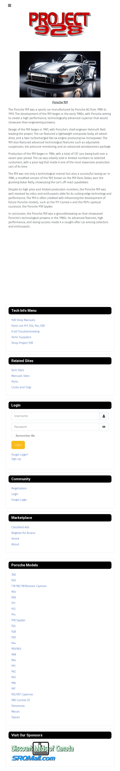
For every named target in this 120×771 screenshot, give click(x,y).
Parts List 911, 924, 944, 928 (28, 325)
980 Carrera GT (20, 700)
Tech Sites (17, 370)
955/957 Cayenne (22, 694)
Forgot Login (19, 499)
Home (15, 538)
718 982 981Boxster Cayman (29, 586)
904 (13, 591)
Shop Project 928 (22, 343)
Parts (14, 381)
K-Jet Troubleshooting (25, 331)
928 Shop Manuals (23, 320)
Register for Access (23, 533)
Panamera (18, 706)
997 (13, 688)
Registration (19, 488)
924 (13, 626)
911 (13, 603)
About (15, 544)
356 (13, 574)
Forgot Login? (19, 454)
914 (13, 614)
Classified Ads (20, 527)
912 (13, 609)
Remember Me (25, 435)
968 (13, 654)
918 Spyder (18, 620)
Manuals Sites (20, 376)
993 (13, 677)
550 (13, 580)
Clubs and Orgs (21, 387)
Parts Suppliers (21, 337)
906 (13, 597)
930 (13, 637)
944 (13, 643)
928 (13, 631)
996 (13, 683)
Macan (15, 711)
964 (13, 660)
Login (14, 494)
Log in (18, 445)
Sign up (16, 459)
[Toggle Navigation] (10, 5)
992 (13, 671)
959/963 (16, 648)
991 (13, 666)
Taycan (15, 717)
